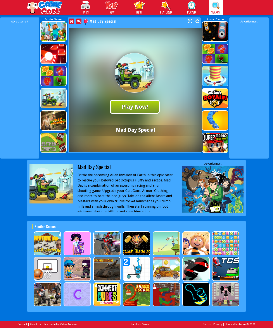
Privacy (217, 324)
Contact (22, 324)
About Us (35, 324)
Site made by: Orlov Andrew (60, 324)
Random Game (140, 324)
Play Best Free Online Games (45, 8)
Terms (207, 324)
